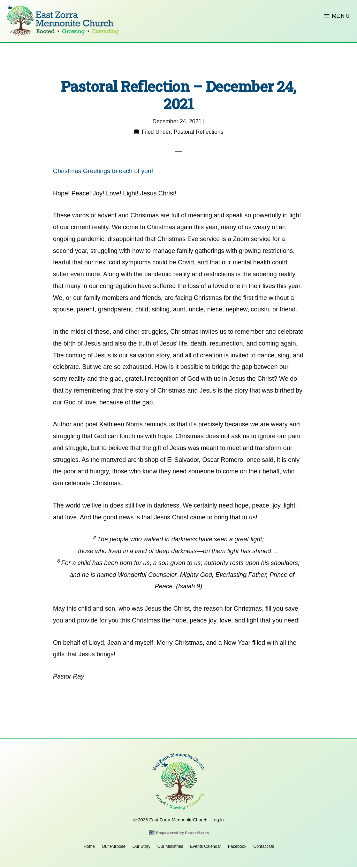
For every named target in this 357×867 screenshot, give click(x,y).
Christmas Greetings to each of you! (103, 171)
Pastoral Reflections (198, 132)
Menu (341, 15)
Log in (217, 819)
